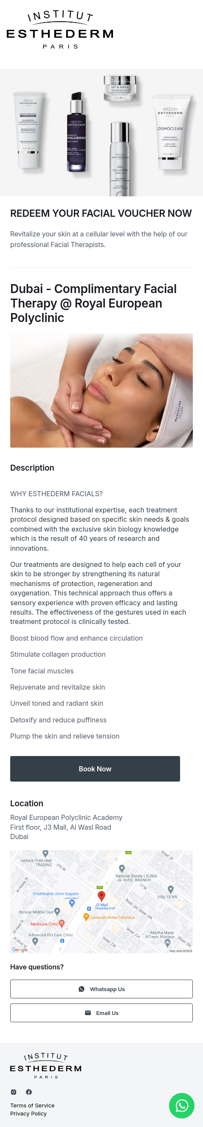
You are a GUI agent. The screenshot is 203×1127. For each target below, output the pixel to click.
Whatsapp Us (101, 989)
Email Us (102, 1012)
